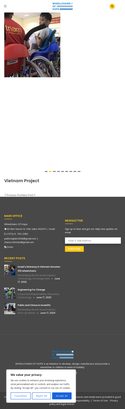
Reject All (41, 395)
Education (53, 294)
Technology (24, 278)
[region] (41, 386)
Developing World (28, 275)
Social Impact (47, 275)
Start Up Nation (26, 312)
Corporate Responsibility (32, 294)
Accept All (62, 395)
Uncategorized (41, 278)
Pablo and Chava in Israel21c (34, 305)
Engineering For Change (31, 289)
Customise (21, 395)
